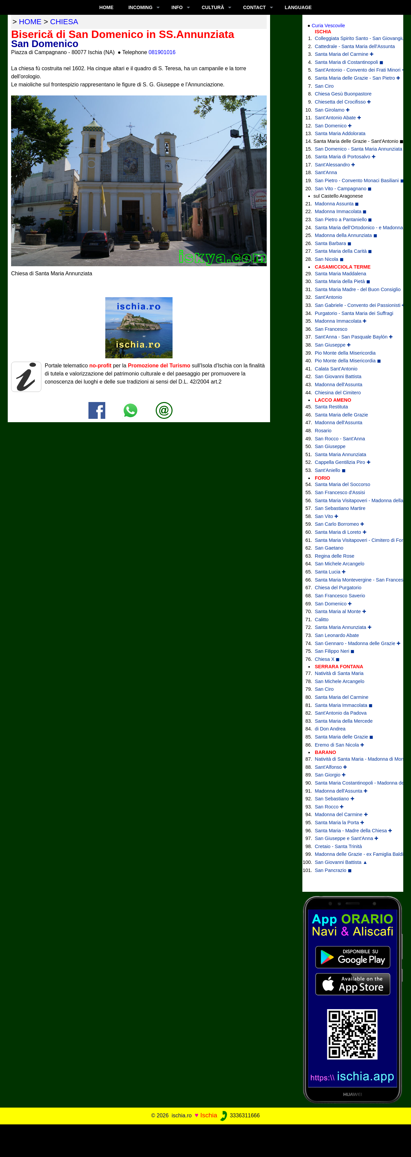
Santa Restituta (331, 406)
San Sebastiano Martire (340, 508)
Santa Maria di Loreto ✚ (341, 532)
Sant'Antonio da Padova (341, 713)
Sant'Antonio (328, 297)
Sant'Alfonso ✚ (331, 767)
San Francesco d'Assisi (340, 492)
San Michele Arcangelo (339, 563)
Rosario (323, 430)
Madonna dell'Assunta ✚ (341, 791)
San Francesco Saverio (340, 595)
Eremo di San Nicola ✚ (339, 745)
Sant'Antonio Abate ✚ (338, 117)
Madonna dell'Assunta (338, 384)
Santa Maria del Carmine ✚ (344, 54)
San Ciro (324, 86)
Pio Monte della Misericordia (345, 353)
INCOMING (140, 7)
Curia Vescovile (328, 25)
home (30, 21)
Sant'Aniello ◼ (330, 470)
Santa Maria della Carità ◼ (343, 251)
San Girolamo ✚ (332, 110)
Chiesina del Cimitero (338, 392)
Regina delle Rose (334, 556)
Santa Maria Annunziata (340, 454)
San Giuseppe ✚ (333, 345)
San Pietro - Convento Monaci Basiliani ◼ (354, 180)
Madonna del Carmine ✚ (341, 814)
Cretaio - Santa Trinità (338, 846)
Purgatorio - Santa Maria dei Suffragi (354, 313)
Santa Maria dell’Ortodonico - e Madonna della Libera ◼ (354, 227)
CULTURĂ (213, 7)
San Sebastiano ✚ (334, 798)
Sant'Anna (326, 172)
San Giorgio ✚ (330, 774)
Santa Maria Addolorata (340, 133)
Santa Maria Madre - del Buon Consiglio (354, 289)
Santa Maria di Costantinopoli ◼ (349, 62)
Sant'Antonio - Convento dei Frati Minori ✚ (354, 70)
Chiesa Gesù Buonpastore (343, 93)
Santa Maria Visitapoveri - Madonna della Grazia (354, 500)
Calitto (322, 619)
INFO (177, 7)
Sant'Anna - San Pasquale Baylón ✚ (354, 337)
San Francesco (331, 329)
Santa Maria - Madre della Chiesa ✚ (353, 830)
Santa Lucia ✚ (330, 571)
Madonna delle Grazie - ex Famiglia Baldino (354, 854)
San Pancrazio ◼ (333, 870)
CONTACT (254, 7)
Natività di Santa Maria (339, 673)
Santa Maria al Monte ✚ (340, 611)
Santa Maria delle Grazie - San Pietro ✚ (354, 78)
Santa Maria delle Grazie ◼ (344, 737)
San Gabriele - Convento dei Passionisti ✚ (354, 305)
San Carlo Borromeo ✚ (339, 524)
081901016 (162, 52)
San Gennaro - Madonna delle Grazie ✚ (354, 643)
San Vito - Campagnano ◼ (343, 188)
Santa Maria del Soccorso (342, 484)
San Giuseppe (330, 446)
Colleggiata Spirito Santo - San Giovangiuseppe (354, 38)
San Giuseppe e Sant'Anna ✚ (346, 838)
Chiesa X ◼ (327, 659)
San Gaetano (329, 548)
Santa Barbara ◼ (333, 243)
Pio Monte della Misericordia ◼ (348, 360)
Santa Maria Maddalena (340, 273)
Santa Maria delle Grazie (341, 414)
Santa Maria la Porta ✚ (339, 822)
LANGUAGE (298, 7)
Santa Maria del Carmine (341, 697)
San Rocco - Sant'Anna (340, 438)
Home (106, 7)
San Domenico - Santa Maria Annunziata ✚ (354, 149)
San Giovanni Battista (338, 376)
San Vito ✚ (326, 516)
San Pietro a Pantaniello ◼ (343, 219)
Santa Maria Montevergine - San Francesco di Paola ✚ (354, 580)
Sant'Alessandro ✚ (335, 164)
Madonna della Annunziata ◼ (346, 235)
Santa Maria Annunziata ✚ (343, 627)
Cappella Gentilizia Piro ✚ (343, 462)
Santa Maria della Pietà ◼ (342, 281)
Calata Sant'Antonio (336, 368)
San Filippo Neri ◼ (334, 651)
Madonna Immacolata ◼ (341, 211)
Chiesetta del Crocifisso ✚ (343, 102)
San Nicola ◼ (329, 259)
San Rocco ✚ (329, 806)
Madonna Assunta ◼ (337, 203)
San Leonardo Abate (337, 635)
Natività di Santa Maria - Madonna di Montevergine (354, 759)
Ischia (208, 1115)
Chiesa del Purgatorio (338, 587)
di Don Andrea (330, 728)
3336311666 (239, 1115)
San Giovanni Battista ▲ (341, 862)
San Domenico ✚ (333, 125)
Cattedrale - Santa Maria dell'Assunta (354, 46)
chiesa (64, 21)
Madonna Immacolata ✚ (341, 321)
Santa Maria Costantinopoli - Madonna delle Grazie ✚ (354, 783)
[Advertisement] (205, 1139)
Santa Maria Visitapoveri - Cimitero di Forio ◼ (354, 540)
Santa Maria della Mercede (344, 721)
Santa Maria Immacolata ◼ (344, 705)
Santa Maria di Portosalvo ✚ (345, 156)
